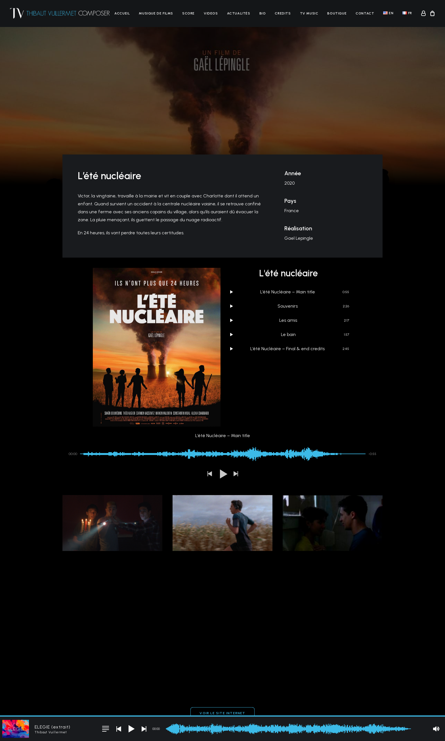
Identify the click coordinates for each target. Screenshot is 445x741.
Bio (262, 13)
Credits (283, 13)
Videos (211, 13)
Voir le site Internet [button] (222, 621)
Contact (365, 13)
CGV (127, 706)
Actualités (238, 13)
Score (188, 13)
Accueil (122, 13)
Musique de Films (156, 13)
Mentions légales (107, 706)
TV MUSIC (309, 13)
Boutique (337, 13)
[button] (209, 382)
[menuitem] (122, 13)
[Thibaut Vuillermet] (60, 13)
